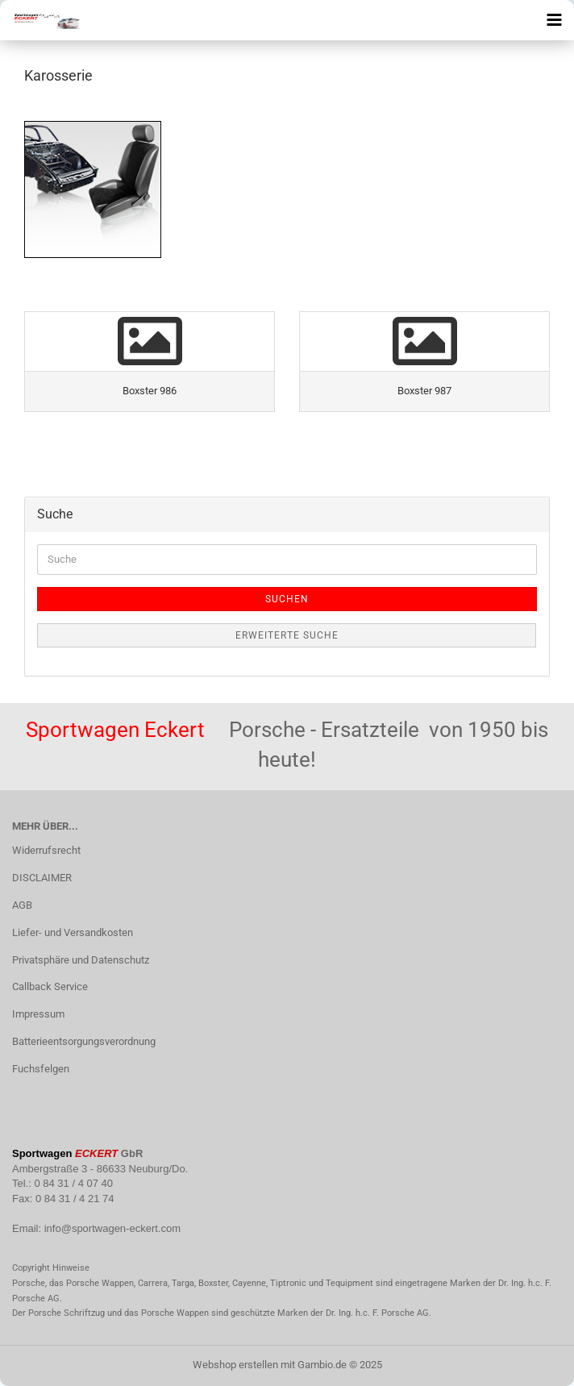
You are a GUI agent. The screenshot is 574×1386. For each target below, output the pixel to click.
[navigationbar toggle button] (554, 20)
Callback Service (50, 986)
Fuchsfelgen (40, 1069)
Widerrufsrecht (46, 850)
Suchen (287, 599)
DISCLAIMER (42, 878)
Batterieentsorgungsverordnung (84, 1041)
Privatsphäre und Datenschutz (80, 960)
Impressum (38, 1014)
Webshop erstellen (235, 1365)
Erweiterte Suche (287, 635)
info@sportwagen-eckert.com (112, 1228)
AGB (22, 905)
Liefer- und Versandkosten (72, 932)
